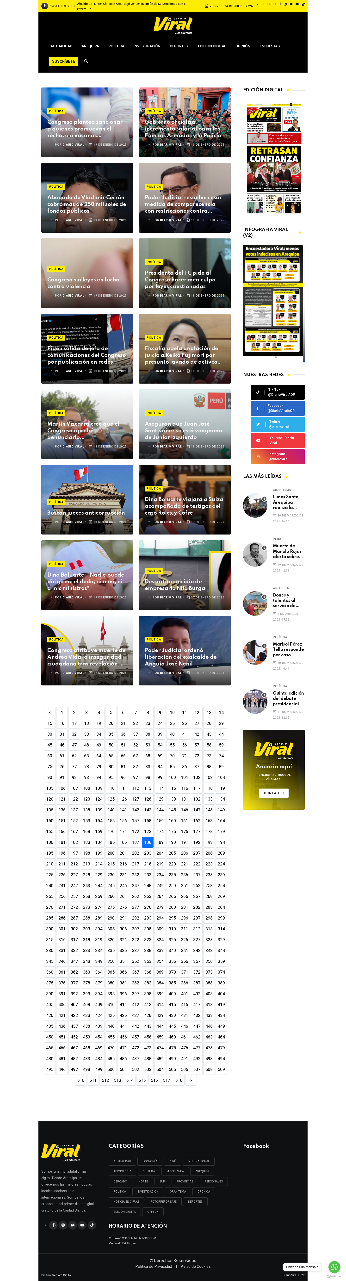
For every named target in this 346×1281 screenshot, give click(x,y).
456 (123, 1036)
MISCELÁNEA (175, 1171)
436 (62, 1026)
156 (123, 820)
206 (184, 853)
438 (86, 1026)
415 (172, 1004)
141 (123, 809)
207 (196, 853)
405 (49, 1004)
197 (74, 853)
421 (62, 1015)
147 (196, 809)
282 (196, 907)
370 (172, 972)
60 (49, 755)
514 (129, 1080)
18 (86, 723)
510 (80, 1080)
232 (135, 874)
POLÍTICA (120, 1191)
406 (62, 1004)
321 (123, 939)
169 (98, 831)
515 (142, 1080)
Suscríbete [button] (63, 61)
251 (184, 885)
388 (209, 982)
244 (98, 885)
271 (62, 907)
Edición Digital (212, 46)
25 (172, 723)
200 (111, 853)
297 (196, 917)
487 (135, 1058)
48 (86, 744)
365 (111, 972)
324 (160, 939)
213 (86, 863)
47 (74, 744)
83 (147, 766)
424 (98, 1015)
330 (49, 950)
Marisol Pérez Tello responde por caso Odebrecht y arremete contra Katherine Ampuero (288, 650)
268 (209, 896)
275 (111, 907)
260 (111, 896)
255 (49, 896)
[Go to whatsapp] (334, 1267)
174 (160, 831)
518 (178, 1080)
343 (209, 950)
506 (184, 1069)
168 (86, 831)
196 (62, 853)
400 (172, 993)
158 (147, 820)
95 (111, 777)
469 (98, 1047)
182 (74, 842)
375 (49, 982)
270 (49, 907)
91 (62, 777)
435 (49, 1026)
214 (98, 863)
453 (86, 1036)
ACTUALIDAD (122, 1161)
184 (98, 842)
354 (160, 961)
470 (111, 1047)
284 (221, 907)
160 (172, 820)
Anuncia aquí (274, 773)
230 (111, 874)
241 (62, 885)
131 (184, 799)
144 (160, 809)
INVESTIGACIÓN (147, 1191)
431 (184, 1015)
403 (209, 993)
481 (62, 1058)
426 (123, 1015)
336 (123, 950)
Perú (277, 539)
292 (135, 917)
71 (184, 755)
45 (49, 744)
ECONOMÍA (149, 1161)
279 (160, 907)
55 (172, 744)
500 (111, 1069)
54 (160, 744)
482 (74, 1058)
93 (86, 777)
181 (62, 842)
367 (135, 972)
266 (184, 896)
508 (209, 1069)
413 (147, 1004)
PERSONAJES (214, 1181)
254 (221, 885)
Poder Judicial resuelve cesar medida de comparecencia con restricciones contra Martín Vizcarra (183, 205)
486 (123, 1058)
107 (74, 788)
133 (209, 799)
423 (86, 1015)
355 (172, 961)
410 (111, 1004)
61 (62, 755)
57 (196, 744)
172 (135, 831)
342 (196, 950)
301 (62, 928)
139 (98, 809)
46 (62, 744)
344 (221, 950)
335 (111, 950)
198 (86, 853)
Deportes (179, 46)
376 (62, 982)
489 (160, 1058)
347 (74, 961)
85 (172, 766)
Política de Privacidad (153, 1266)
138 (86, 809)
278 (147, 907)
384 (160, 982)
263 (147, 896)
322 (135, 939)
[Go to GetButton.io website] (334, 1276)
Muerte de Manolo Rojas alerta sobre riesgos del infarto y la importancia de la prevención (287, 552)
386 (184, 982)
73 (209, 755)
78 (86, 766)
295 (172, 917)
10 (172, 712)
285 (49, 917)
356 (184, 961)
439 (98, 1026)
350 (111, 961)
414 (160, 1004)
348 (86, 961)
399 (160, 993)
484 (98, 1058)
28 (209, 723)
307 (135, 928)
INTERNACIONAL (199, 1161)
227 (74, 874)
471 (123, 1047)
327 (196, 939)
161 (184, 820)
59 (221, 744)
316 (62, 939)
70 (172, 755)
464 (221, 1036)
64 (98, 755)
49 (98, 744)
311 (184, 928)
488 (147, 1058)
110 (111, 788)
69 (160, 755)
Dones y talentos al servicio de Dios (284, 601)
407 (74, 1004)
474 (160, 1047)
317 (74, 939)
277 (135, 907)
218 (147, 863)
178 (209, 831)
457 (135, 1036)
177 (196, 831)
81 (123, 766)
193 (209, 842)
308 (147, 928)
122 (74, 799)
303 (86, 928)
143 (147, 809)
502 (135, 1069)
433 (209, 1015)
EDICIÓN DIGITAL (125, 1211)
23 (147, 723)
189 (160, 842)
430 (172, 1015)
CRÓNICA (204, 1191)
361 (62, 972)
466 (62, 1047)
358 (209, 961)
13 (209, 712)
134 (221, 799)
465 (49, 1047)
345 (49, 961)
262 (135, 896)
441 (123, 1026)
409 (98, 1004)
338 (147, 950)
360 (49, 972)
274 (98, 907)
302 (74, 928)
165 (49, 831)
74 (221, 755)
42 (196, 734)
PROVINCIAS (185, 1181)
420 (49, 1015)
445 (172, 1026)
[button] (272, 357)
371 (184, 972)
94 (98, 777)
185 (111, 842)
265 (172, 896)
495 (49, 1069)
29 (221, 723)
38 (147, 734)
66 (123, 755)
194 (221, 842)
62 (74, 755)
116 (184, 788)
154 (98, 820)
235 (172, 874)
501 (123, 1069)
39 (160, 734)
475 (172, 1047)
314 (221, 928)
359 (221, 961)
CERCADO (120, 1181)
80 (111, 766)
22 (135, 723)
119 (221, 788)
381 (123, 982)
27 (196, 723)
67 (135, 755)
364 (98, 972)
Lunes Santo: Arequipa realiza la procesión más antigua (288, 502)
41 (184, 734)
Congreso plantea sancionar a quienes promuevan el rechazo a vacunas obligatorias (85, 129)
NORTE (143, 1181)
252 (196, 885)
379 (98, 982)
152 (74, 820)
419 (221, 1004)
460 (172, 1036)
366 (123, 972)
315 (49, 939)
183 (86, 842)
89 (221, 766)
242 (74, 885)
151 (62, 820)
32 (74, 734)
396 (123, 993)
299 (221, 917)
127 (135, 799)
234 (160, 874)
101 (184, 777)
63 (86, 755)
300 (49, 928)
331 (62, 950)
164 (221, 820)
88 (209, 766)
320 (111, 939)
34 (98, 734)
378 (86, 982)
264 (160, 896)
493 (209, 1058)
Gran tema (282, 489)
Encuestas (270, 46)
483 (86, 1058)
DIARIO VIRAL (73, 144)
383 (147, 982)
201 (123, 853)
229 (98, 874)
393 (86, 993)
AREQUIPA (202, 1171)
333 (86, 950)
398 (147, 993)
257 (74, 896)
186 (123, 842)
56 (184, 744)
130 (172, 799)
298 (209, 917)
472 (135, 1047)
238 (209, 874)
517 (166, 1080)
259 (98, 896)
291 (123, 917)
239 (221, 874)
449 (221, 1026)
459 (160, 1036)
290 (111, 917)
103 (209, 777)
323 (147, 939)
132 (196, 799)
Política (116, 46)
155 (111, 820)
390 (49, 993)
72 (196, 755)
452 (74, 1036)
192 (196, 842)
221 (184, 863)
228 (86, 874)
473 (147, 1047)
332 (74, 950)
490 (172, 1058)
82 (135, 766)
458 (147, 1036)
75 (49, 766)
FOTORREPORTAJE (164, 1201)
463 (209, 1036)
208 (209, 853)
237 (196, 874)
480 (49, 1058)
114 (160, 788)
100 (172, 777)
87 (196, 766)
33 (86, 734)
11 (184, 712)
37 (135, 734)
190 (172, 842)
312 (196, 928)
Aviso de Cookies (196, 1266)
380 (111, 982)
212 (74, 863)
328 (209, 939)
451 (62, 1036)
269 (221, 896)
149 (221, 809)
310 (172, 928)
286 (62, 917)
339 (160, 950)
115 (172, 788)
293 (147, 917)
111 (123, 788)
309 (160, 928)
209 (221, 853)
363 (86, 972)
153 (86, 820)
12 (196, 712)
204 (160, 853)
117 (196, 788)
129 (160, 799)
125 (111, 799)
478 (209, 1047)
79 (98, 766)
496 (62, 1069)
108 (86, 788)
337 (135, 950)
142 (135, 809)
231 (123, 874)
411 (123, 1004)
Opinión (242, 46)
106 (62, 788)
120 (49, 799)
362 (74, 972)
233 (147, 874)
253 (209, 885)
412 (135, 1004)
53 (147, 744)
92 (74, 777)
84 (160, 766)
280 (172, 907)
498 (86, 1069)
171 (123, 831)
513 (117, 1080)
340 (172, 950)
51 (123, 744)
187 (135, 842)
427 (135, 1015)
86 (184, 766)
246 (123, 885)
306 (123, 928)
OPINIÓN (153, 1211)
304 (98, 928)
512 (105, 1080)
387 (196, 982)
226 (62, 874)
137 (74, 809)
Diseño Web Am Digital (56, 1275)
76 (62, 766)
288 (86, 917)
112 (135, 788)
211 (62, 863)
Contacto (274, 793)
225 (49, 874)
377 (74, 982)
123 (86, 799)
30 (49, 734)
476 (184, 1047)
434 (221, 1015)
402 (196, 993)
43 (209, 734)
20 (111, 723)
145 (172, 809)
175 (172, 831)
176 (184, 831)
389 (221, 982)
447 (196, 1026)
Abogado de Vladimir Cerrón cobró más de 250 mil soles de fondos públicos (86, 204)
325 (172, 939)
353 (147, 961)
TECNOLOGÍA (122, 1171)
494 (221, 1058)
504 (160, 1069)
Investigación (147, 46)
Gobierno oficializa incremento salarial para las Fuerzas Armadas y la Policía (183, 129)
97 (135, 777)
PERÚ (172, 1161)
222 (196, 863)
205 (172, 853)
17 (74, 723)
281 (184, 907)
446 (184, 1026)
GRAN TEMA (178, 1191)
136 (62, 809)
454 (98, 1036)
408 (86, 1004)
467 (74, 1047)
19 (98, 723)
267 (196, 896)
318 (86, 939)
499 (98, 1069)
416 (184, 1004)
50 (111, 744)
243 (86, 885)
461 (184, 1036)
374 (221, 972)
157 (135, 820)
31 (62, 734)
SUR (162, 1181)
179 (221, 831)
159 (160, 820)
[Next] (191, 1080)
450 (49, 1036)
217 (135, 863)
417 (196, 1004)
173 (147, 831)
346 (62, 961)
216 (123, 863)
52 (135, 744)
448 (209, 1026)
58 (209, 744)
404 (221, 993)
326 (184, 939)
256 (62, 896)
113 (147, 788)
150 (49, 820)
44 (221, 734)
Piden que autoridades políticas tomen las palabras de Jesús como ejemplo (135, 6)
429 (160, 1015)
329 (221, 939)
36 (123, 734)
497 (74, 1069)
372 (196, 972)
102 (196, 777)
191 (184, 842)
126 (123, 799)
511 (93, 1080)
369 (160, 972)
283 (209, 907)
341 (184, 950)
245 (111, 885)
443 (147, 1026)
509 (221, 1069)
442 (135, 1026)
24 (160, 723)
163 (209, 820)
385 (172, 982)
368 (147, 972)
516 (154, 1080)
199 (98, 853)
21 (123, 723)
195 (49, 853)
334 (98, 950)
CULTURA (149, 1171)
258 (86, 896)
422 (74, 1015)
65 (111, 755)
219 (160, 863)
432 (196, 1015)
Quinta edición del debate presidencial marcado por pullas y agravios (288, 699)
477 (196, 1047)
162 (196, 820)
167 (74, 831)
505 (172, 1069)
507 (196, 1069)
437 (74, 1026)
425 (111, 1015)
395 (111, 993)
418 (209, 1004)
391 (62, 993)
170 (111, 831)
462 (196, 1036)
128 (147, 799)
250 (172, 885)
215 (111, 863)
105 (49, 788)
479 (221, 1047)
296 (184, 917)
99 (160, 777)
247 (135, 885)
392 (74, 993)
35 (111, 734)
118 (209, 788)
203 (147, 853)
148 (209, 809)
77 (74, 766)
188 (147, 842)
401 (184, 993)
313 (209, 928)
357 (196, 961)
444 (160, 1026)
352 (135, 961)
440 (111, 1026)
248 (147, 885)
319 (98, 939)
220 (172, 863)
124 (98, 799)
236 (184, 874)
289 (98, 917)
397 (135, 993)
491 (184, 1058)
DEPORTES (195, 1201)
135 (49, 809)
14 (221, 712)
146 (184, 809)
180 (49, 842)
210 (49, 863)
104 (221, 777)
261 (123, 896)
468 (86, 1047)
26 (184, 723)
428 (147, 1015)
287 (74, 917)
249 (160, 885)
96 (123, 777)
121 (62, 799)
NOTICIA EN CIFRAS (126, 1201)
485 (111, 1058)
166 (62, 831)
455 (111, 1036)
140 (111, 809)
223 (209, 863)
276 (123, 907)
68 (147, 755)
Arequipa (90, 46)
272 (74, 907)
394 (98, 993)
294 (160, 917)
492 (196, 1058)
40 (172, 734)
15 (49, 723)
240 (49, 885)
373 (209, 972)
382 (135, 982)
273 (86, 907)
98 (147, 777)
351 (123, 961)
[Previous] (50, 712)
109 (98, 788)
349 (98, 961)
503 (147, 1069)
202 (135, 853)
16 (62, 723)
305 (111, 928)
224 (221, 863)
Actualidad (61, 46)
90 (49, 777)
